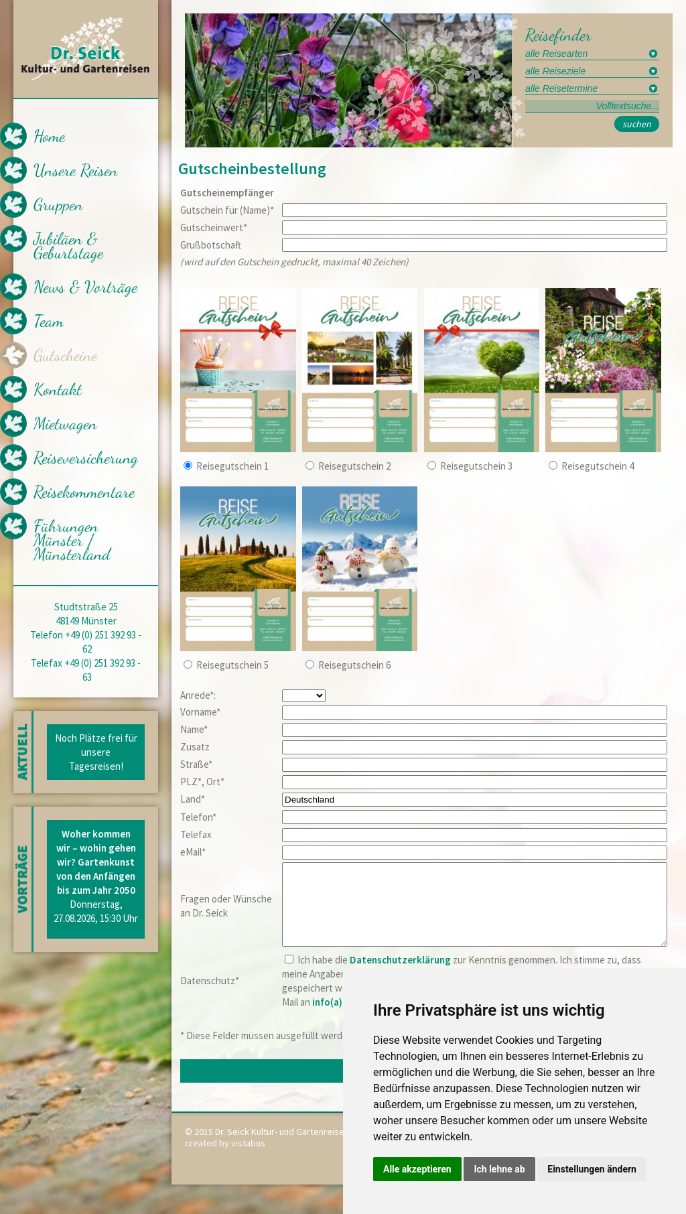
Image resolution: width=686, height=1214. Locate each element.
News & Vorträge (85, 287)
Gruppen (58, 204)
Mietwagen (65, 423)
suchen (636, 124)
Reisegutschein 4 (597, 466)
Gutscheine (65, 355)
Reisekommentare (84, 492)
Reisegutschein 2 (354, 466)
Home (49, 136)
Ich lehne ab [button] (499, 1169)
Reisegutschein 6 (354, 665)
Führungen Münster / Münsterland (72, 540)
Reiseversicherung (85, 458)
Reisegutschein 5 (232, 665)
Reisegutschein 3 (476, 466)
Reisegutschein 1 (232, 466)
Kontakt (57, 389)
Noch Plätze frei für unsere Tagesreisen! (96, 752)
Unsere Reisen (75, 170)
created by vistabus (225, 1159)
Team (48, 321)
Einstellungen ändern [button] (591, 1169)
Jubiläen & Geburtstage (68, 245)
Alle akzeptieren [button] (417, 1169)
